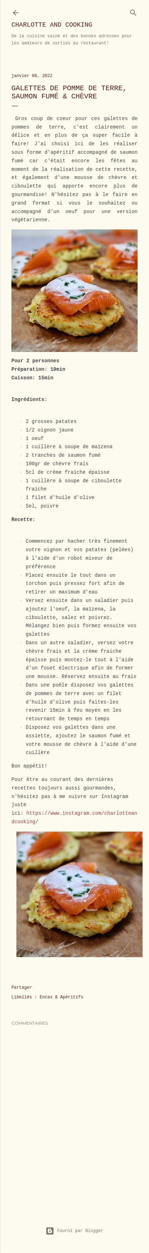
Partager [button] (21, 987)
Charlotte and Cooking (51, 24)
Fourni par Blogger (74, 1231)
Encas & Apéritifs (61, 997)
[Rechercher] (133, 11)
